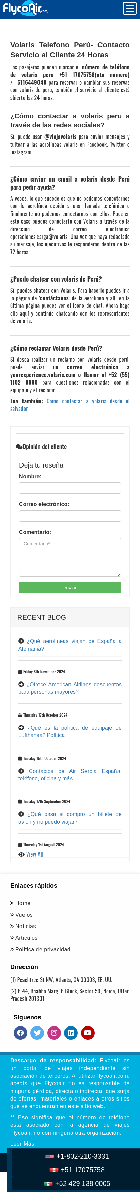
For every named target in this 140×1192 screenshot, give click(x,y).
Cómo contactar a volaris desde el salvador (70, 405)
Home (23, 903)
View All (35, 854)
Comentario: (35, 532)
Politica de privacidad (43, 949)
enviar (69, 587)
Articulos (26, 938)
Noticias (25, 926)
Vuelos (24, 915)
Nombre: (30, 476)
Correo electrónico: (44, 504)
